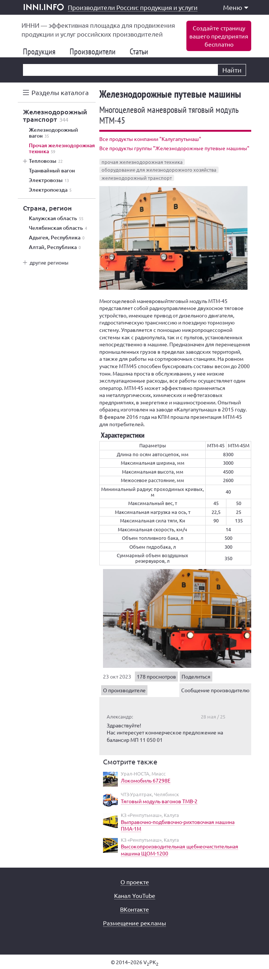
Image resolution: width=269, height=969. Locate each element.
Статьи (142, 51)
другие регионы (49, 262)
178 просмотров (156, 676)
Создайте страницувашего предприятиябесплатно (218, 36)
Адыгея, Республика (56, 237)
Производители (96, 51)
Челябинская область (58, 228)
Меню (235, 7)
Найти (232, 70)
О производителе (124, 690)
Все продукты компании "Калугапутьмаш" (150, 138)
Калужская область (56, 218)
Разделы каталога (60, 92)
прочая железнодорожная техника (142, 162)
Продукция (42, 51)
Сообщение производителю (215, 690)
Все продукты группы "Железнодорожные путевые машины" (174, 148)
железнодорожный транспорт (137, 178)
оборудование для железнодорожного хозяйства (159, 169)
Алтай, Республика (55, 247)
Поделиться (196, 676)
